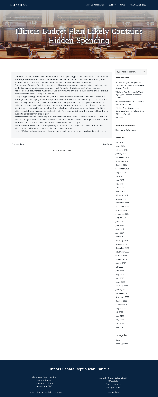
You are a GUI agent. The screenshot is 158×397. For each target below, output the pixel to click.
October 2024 (121, 210)
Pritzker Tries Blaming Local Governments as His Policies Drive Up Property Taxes (129, 111)
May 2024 (119, 229)
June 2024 (119, 225)
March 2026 (120, 146)
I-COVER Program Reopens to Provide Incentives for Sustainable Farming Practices (129, 85)
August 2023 (120, 263)
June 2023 (119, 270)
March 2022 (120, 327)
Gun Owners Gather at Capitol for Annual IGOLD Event (129, 103)
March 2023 (120, 282)
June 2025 (119, 180)
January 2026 (120, 153)
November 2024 (122, 206)
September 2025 (122, 168)
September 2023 (122, 259)
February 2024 (121, 240)
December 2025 (122, 157)
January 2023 (120, 289)
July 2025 (119, 176)
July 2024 (119, 221)
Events (112, 5)
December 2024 (122, 202)
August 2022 (120, 308)
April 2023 (119, 278)
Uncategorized (121, 343)
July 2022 (119, 312)
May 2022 (119, 319)
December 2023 (122, 248)
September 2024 (122, 214)
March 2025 (120, 191)
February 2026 (121, 150)
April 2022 (119, 323)
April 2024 (119, 233)
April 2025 (119, 187)
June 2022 (119, 316)
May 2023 (119, 274)
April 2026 (119, 142)
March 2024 (120, 236)
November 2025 (122, 161)
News (122, 5)
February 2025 (121, 195)
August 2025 (120, 172)
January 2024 (120, 244)
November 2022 (122, 297)
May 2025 (119, 184)
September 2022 (122, 304)
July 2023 (119, 267)
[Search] (144, 71)
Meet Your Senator (95, 5)
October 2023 (121, 255)
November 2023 (122, 251)
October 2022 (121, 301)
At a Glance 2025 (138, 5)
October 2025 (121, 165)
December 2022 (122, 293)
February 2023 (121, 286)
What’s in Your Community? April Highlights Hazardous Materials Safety (129, 95)
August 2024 (120, 218)
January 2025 (120, 199)
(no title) (118, 117)
